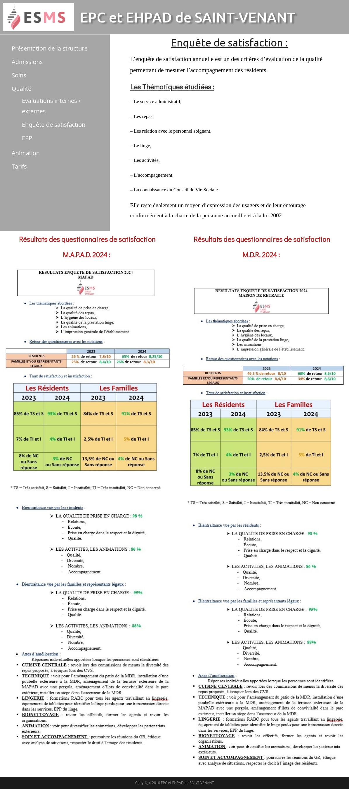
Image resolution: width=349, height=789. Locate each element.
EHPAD (149, 17)
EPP (27, 138)
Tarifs (19, 166)
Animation (26, 153)
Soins (19, 75)
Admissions (27, 62)
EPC (93, 17)
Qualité (21, 89)
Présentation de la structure (50, 48)
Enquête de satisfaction (54, 125)
